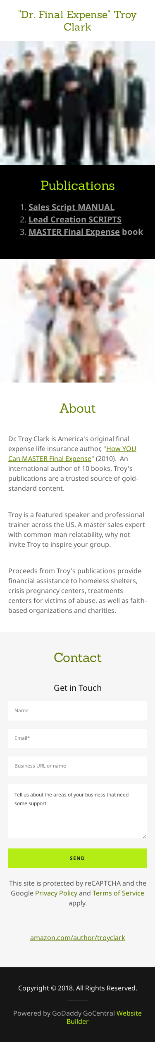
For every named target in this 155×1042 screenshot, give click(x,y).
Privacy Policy (56, 893)
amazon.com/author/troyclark (77, 937)
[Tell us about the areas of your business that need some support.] (77, 811)
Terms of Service (118, 893)
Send (77, 858)
